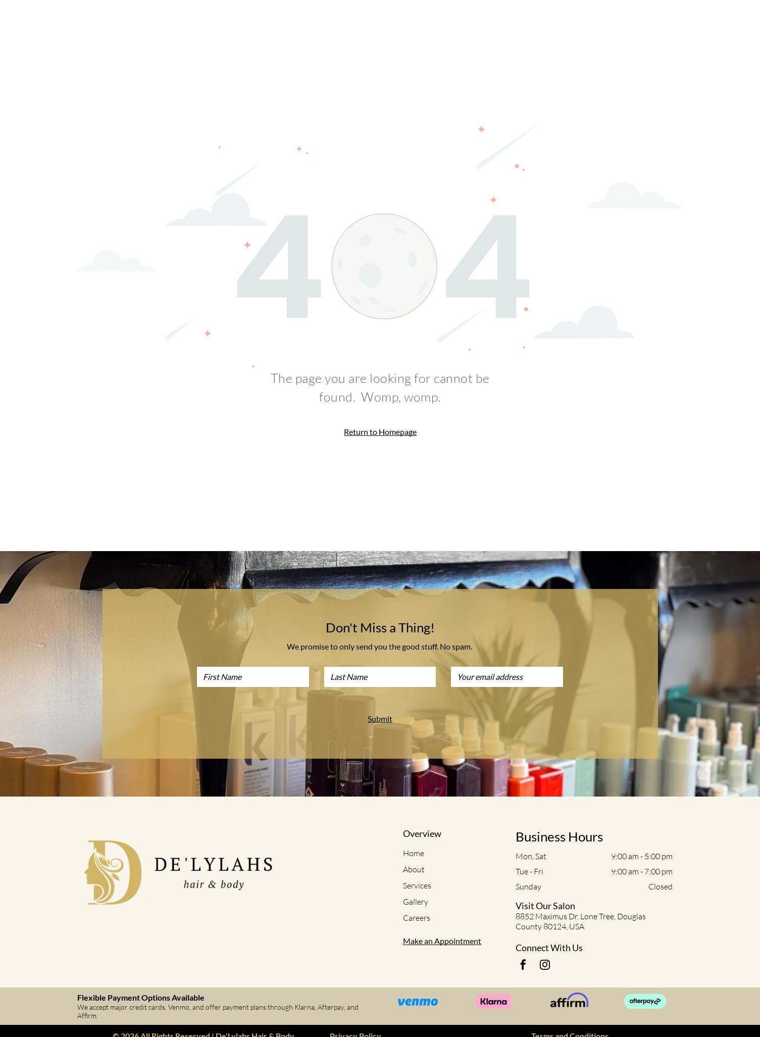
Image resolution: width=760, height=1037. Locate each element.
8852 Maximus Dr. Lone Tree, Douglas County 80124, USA (581, 921)
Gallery (415, 902)
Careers (416, 918)
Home (413, 853)
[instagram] (544, 966)
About (414, 869)
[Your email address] (507, 677)
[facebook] (523, 966)
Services (417, 885)
